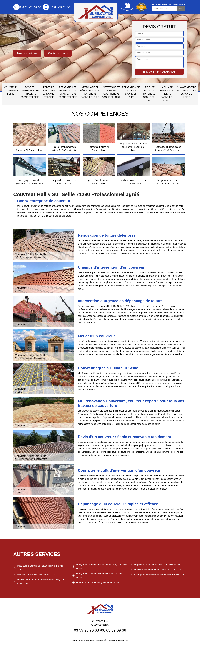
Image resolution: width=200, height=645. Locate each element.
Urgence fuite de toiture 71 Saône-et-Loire (149, 94)
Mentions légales (118, 640)
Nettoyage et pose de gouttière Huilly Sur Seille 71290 (99, 575)
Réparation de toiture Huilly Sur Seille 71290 (97, 582)
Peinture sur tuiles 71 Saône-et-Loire (48, 92)
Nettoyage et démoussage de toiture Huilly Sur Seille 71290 (101, 566)
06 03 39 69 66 (56, 7)
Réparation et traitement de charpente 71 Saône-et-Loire (68, 92)
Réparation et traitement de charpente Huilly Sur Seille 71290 (40, 581)
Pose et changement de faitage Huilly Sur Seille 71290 (40, 568)
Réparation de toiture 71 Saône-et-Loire (131, 92)
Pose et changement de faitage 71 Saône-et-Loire (29, 92)
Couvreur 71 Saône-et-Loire (10, 90)
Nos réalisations (27, 53)
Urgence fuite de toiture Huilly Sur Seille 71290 (157, 564)
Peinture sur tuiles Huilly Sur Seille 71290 (37, 574)
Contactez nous (58, 53)
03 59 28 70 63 (27, 7)
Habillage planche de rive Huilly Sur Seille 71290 (157, 569)
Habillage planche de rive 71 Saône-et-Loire (167, 94)
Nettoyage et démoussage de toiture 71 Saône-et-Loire (90, 92)
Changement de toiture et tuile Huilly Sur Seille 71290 (160, 574)
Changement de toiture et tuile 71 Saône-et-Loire (187, 92)
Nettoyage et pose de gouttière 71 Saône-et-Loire (111, 92)
